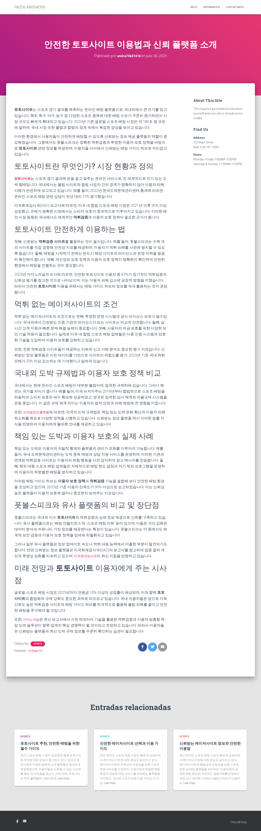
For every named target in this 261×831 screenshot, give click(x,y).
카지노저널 (32, 619)
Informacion (211, 7)
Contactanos (235, 7)
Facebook (17, 821)
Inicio (193, 7)
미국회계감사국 (87, 556)
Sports (37, 643)
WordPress (239, 821)
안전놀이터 (35, 650)
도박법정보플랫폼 (37, 412)
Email (24, 820)
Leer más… (64, 778)
